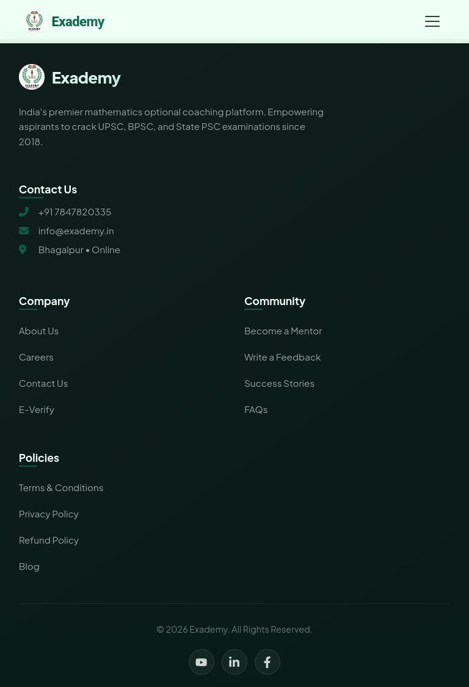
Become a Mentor (283, 330)
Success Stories (279, 383)
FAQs (256, 409)
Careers (36, 356)
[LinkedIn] (234, 662)
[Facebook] (267, 662)
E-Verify (36, 409)
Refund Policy (49, 539)
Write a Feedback (282, 356)
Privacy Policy (49, 513)
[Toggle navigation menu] (432, 21)
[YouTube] (201, 662)
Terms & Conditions (61, 487)
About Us (39, 330)
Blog (29, 566)
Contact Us (43, 383)
